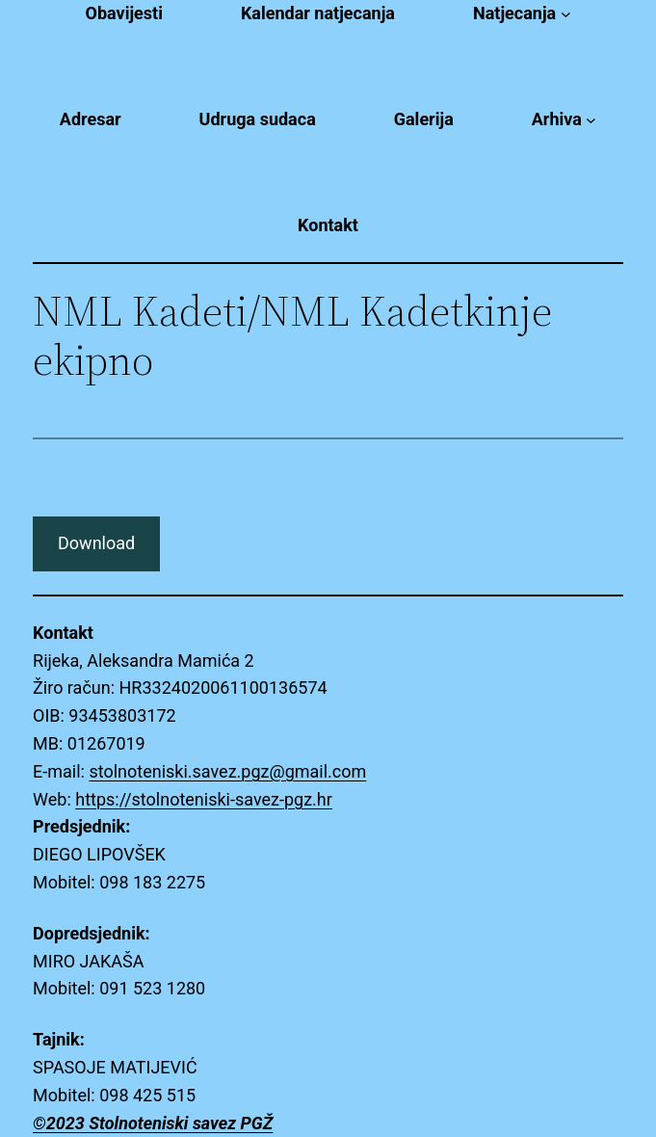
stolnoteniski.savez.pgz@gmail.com (227, 771)
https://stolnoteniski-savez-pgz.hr (203, 799)
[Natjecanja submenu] (566, 14)
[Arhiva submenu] (591, 120)
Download (96, 543)
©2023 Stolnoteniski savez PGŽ (153, 1123)
